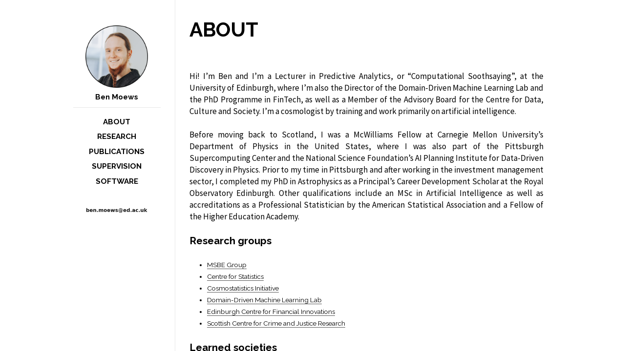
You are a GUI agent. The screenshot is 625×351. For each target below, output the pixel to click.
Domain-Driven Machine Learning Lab (264, 300)
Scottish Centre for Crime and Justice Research (276, 323)
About (116, 121)
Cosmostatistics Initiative (243, 288)
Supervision (117, 166)
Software (117, 181)
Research (116, 136)
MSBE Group (227, 265)
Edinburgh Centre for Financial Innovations (271, 311)
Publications (117, 151)
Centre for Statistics (235, 276)
